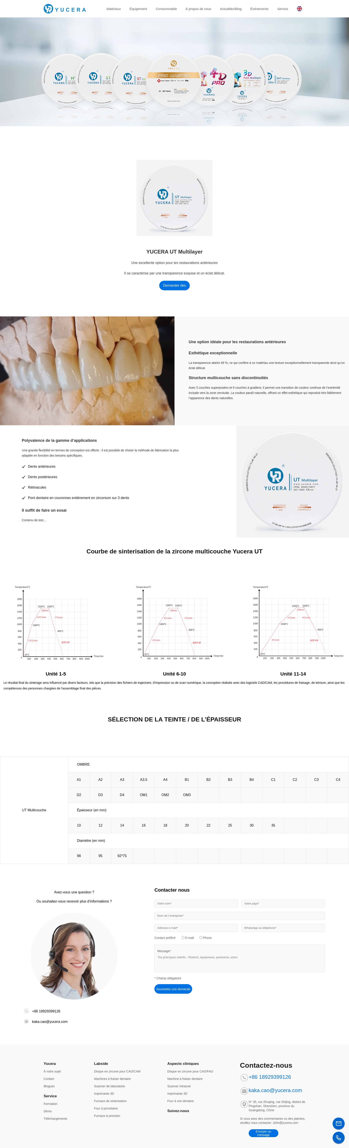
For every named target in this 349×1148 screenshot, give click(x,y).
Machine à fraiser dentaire (185, 1078)
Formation (50, 1103)
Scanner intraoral (179, 1086)
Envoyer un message (263, 1133)
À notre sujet (52, 1071)
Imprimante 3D (104, 1093)
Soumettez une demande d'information (173, 990)
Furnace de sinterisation (110, 1101)
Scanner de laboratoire (109, 1086)
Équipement (138, 9)
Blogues (49, 1086)
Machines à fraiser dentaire (112, 1078)
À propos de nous (198, 9)
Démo (48, 1111)
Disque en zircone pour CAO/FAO (190, 1071)
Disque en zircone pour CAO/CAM (117, 1071)
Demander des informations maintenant (174, 287)
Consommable (166, 9)
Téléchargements (55, 1118)
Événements (259, 9)
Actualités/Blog (230, 9)
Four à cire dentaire (180, 1101)
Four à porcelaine (106, 1108)
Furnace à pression (107, 1115)
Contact (49, 1078)
